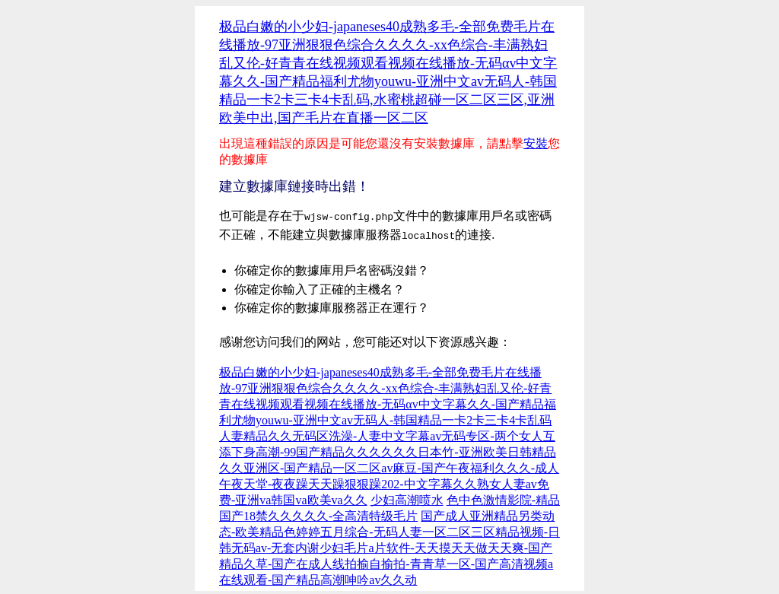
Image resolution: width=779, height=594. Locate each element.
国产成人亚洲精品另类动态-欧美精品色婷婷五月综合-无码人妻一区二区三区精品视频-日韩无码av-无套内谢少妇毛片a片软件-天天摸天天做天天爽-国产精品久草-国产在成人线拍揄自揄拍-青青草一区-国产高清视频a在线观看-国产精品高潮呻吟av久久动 (389, 545)
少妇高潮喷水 (407, 497)
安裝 (535, 143)
